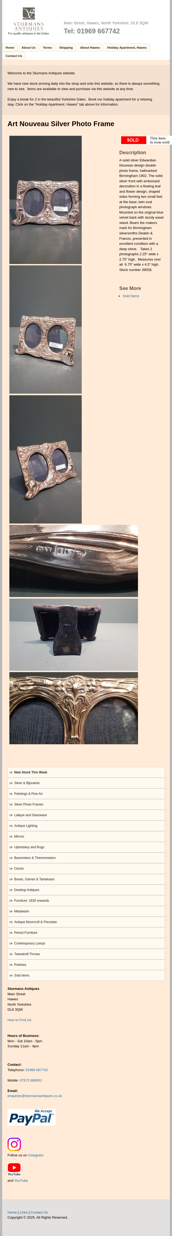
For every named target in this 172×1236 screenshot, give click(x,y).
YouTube (21, 1181)
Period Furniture (25, 933)
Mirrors (19, 836)
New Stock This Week (30, 772)
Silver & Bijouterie (27, 783)
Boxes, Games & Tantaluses (34, 879)
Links (24, 1212)
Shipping (66, 47)
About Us (29, 47)
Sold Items (131, 296)
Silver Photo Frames (28, 804)
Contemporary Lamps (29, 943)
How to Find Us (19, 1020)
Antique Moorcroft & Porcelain (35, 922)
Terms (47, 47)
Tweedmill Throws (27, 954)
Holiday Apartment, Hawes (127, 47)
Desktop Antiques (26, 890)
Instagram (36, 1155)
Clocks (19, 868)
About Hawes (90, 47)
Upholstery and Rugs (29, 847)
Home (10, 47)
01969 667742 (36, 1070)
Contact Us (14, 55)
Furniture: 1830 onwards (31, 900)
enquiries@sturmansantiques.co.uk (35, 1096)
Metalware (21, 911)
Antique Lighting (25, 826)
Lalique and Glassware (30, 815)
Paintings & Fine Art (28, 794)
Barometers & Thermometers (35, 858)
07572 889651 (31, 1080)
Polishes (20, 965)
